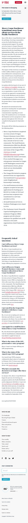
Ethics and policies (6, 424)
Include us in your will (7, 451)
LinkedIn (9, 458)
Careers (4, 420)
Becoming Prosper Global (8, 417)
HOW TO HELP (6, 436)
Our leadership (5, 415)
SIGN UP (5, 479)
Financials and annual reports (9, 422)
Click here (7, 152)
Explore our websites (6, 512)
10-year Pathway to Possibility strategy (13, 384)
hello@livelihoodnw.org (11, 154)
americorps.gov (13, 365)
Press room (4, 427)
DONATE (18, 2)
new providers (20, 178)
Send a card (5, 446)
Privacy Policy (4, 505)
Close (25, 8)
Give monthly (5, 439)
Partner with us (5, 448)
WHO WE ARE (6, 412)
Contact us (4, 429)
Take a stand (5, 444)
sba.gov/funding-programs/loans (11, 338)
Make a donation (6, 442)
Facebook (2, 458)
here (12, 304)
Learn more (6, 18)
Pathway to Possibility (11, 87)
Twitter (12, 458)
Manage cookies (5, 509)
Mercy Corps (5, 2)
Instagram (5, 458)
